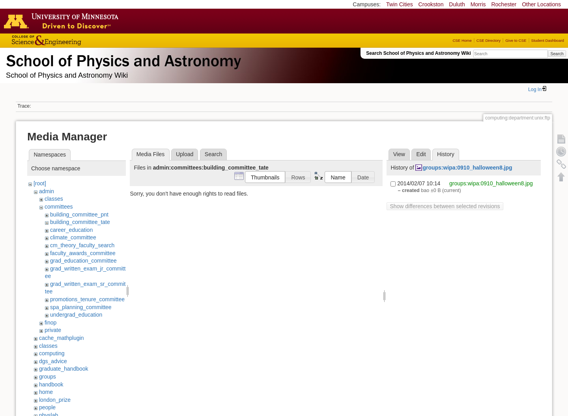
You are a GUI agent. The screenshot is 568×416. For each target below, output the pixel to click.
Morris (478, 4)
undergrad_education (76, 315)
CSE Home (461, 40)
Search (556, 53)
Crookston (431, 4)
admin (46, 191)
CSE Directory (488, 40)
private (53, 330)
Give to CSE (515, 40)
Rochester (503, 4)
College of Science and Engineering (71, 40)
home (46, 392)
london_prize (55, 400)
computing (52, 353)
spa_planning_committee (81, 307)
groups (47, 376)
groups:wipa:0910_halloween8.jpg (467, 167)
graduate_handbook (63, 369)
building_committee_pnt (79, 214)
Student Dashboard (547, 40)
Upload (184, 154)
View (399, 154)
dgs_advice (53, 361)
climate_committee (73, 237)
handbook (51, 384)
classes (54, 199)
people (47, 407)
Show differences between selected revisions (445, 206)
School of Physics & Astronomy (122, 59)
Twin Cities (399, 4)
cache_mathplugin (61, 338)
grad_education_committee (83, 260)
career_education (71, 230)
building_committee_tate (80, 222)
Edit (421, 154)
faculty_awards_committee (83, 253)
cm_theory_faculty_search (82, 245)
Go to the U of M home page (63, 21)
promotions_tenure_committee (87, 299)
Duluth (457, 4)
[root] (40, 183)
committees (59, 206)
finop (50, 322)
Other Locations (541, 4)
